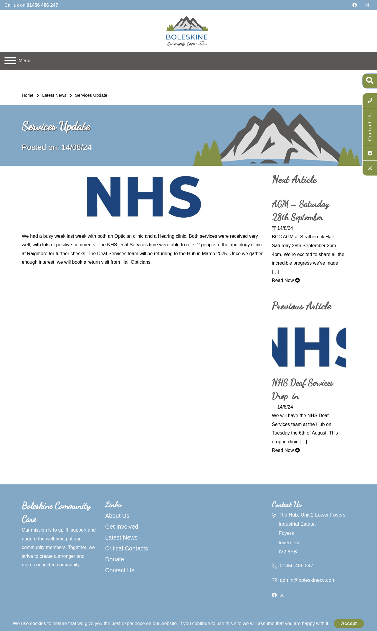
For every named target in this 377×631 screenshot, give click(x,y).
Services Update (91, 95)
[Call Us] (370, 100)
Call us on (31, 5)
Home (28, 95)
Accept (349, 623)
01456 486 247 (296, 565)
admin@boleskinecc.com (307, 580)
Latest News (54, 95)
